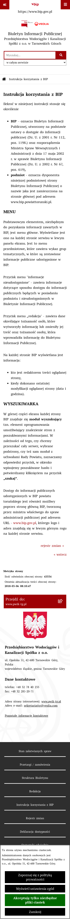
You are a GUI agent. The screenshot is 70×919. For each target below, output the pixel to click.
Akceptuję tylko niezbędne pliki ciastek (35, 900)
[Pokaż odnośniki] (4, 4)
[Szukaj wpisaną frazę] (61, 55)
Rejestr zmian (35, 818)
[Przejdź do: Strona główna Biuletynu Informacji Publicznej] (4, 79)
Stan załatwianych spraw (35, 751)
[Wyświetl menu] (65, 4)
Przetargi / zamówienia (35, 764)
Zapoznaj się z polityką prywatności (35, 877)
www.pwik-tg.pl (51, 701)
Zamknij (35, 912)
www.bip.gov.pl (24, 523)
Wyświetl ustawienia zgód (35, 888)
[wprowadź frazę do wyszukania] (30, 55)
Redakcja (35, 791)
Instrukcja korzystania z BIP (35, 805)
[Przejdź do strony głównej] (35, 32)
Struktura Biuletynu (35, 778)
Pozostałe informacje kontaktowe (26, 715)
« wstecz (60, 554)
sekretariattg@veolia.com (40, 705)
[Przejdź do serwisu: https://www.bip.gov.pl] (35, 7)
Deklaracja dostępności (35, 831)
